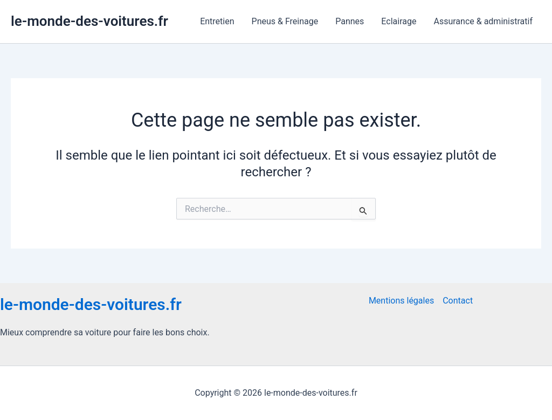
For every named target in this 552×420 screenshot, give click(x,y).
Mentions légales (401, 300)
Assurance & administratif (483, 21)
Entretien (217, 21)
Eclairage (398, 21)
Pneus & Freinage (285, 21)
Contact (458, 300)
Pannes (349, 21)
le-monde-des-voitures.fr (89, 21)
